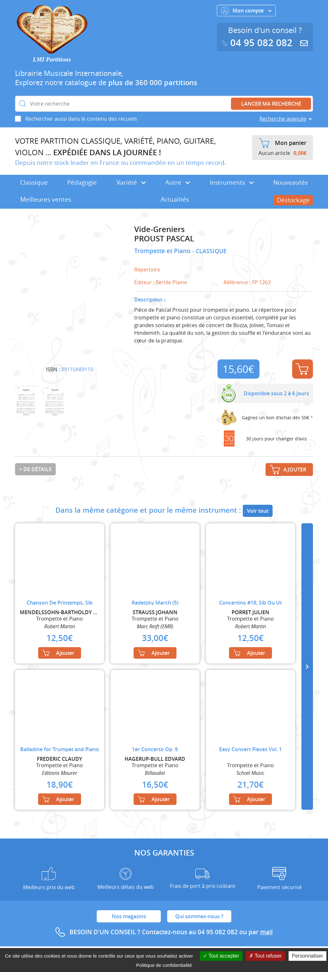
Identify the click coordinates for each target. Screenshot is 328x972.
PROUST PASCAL (164, 238)
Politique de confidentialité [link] (164, 965)
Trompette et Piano (163, 251)
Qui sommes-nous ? (199, 916)
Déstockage (293, 200)
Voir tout (257, 510)
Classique (34, 182)
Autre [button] (177, 182)
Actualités (175, 199)
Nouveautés (290, 182)
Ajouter (302, 369)
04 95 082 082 (258, 42)
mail (266, 932)
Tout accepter (221, 956)
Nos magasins (129, 916)
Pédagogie (82, 182)
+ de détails (35, 469)
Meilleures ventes (45, 199)
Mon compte (246, 10)
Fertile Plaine (171, 282)
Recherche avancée (282, 118)
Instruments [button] (232, 182)
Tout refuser (265, 956)
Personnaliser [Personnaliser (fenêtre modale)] (307, 956)
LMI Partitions (52, 59)
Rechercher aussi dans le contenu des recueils (81, 118)
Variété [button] (131, 182)
